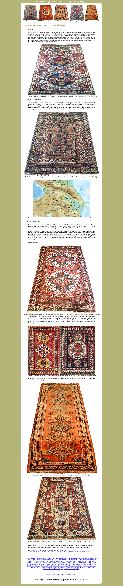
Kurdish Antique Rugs (89, 566)
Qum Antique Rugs (54, 563)
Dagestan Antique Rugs (52, 567)
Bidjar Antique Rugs (61, 559)
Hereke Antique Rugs (33, 564)
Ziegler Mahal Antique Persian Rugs (84, 561)
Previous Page (50, 574)
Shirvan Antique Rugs (47, 566)
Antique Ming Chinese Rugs (85, 567)
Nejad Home (60, 574)
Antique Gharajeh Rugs (62, 564)
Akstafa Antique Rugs (47, 564)
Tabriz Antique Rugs (35, 558)
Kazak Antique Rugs (33, 566)
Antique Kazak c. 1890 (82, 552)
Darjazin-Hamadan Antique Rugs (86, 563)
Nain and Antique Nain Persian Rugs (61, 561)
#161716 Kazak (57, 552)
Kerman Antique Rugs (33, 559)
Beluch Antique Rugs (61, 566)
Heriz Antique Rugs (48, 558)
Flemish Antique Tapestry (68, 567)
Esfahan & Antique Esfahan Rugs (37, 563)
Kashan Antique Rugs (91, 558)
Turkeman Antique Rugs (36, 567)
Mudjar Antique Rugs (90, 564)
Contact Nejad (70, 574)
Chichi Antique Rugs (76, 564)
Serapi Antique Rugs (47, 559)
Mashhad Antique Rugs (63, 558)
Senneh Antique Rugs (89, 559)
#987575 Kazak (68, 552)
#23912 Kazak (46, 552)
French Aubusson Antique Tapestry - (61, 569)
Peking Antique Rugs (75, 566)
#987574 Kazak (35, 552)
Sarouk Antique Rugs (77, 558)
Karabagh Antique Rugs (75, 559)
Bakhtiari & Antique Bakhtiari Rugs (38, 561)
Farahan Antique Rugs (68, 563)
